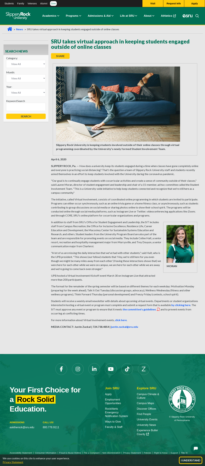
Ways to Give (113, 421)
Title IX (184, 453)
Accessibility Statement (21, 453)
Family (20, 3)
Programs (72, 15)
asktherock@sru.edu (22, 427)
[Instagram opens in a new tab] (78, 369)
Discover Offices (146, 408)
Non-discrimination (111, 453)
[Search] (195, 16)
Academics (49, 15)
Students (9, 3)
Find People (144, 414)
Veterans (32, 3)
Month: (10, 72)
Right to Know (161, 453)
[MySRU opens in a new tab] (188, 16)
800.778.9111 (51, 427)
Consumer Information (45, 453)
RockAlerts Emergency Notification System (116, 412)
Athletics (170, 16)
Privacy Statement (13, 462)
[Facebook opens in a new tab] (61, 369)
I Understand (190, 460)
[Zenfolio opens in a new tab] (144, 369)
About (147, 15)
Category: (12, 58)
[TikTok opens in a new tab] (127, 369)
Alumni (43, 3)
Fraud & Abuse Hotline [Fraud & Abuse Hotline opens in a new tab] (70, 453)
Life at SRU (127, 15)
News (19, 29)
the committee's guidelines (141, 309)
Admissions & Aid (99, 15)
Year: (9, 86)
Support (174, 453)
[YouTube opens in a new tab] (111, 369)
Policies (147, 453)
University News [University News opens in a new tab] (146, 425)
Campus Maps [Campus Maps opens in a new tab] (145, 403)
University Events (147, 419)
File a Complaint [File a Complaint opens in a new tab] (92, 453)
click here (121, 320)
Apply (108, 394)
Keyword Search (15, 100)
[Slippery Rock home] (18, 16)
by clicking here (180, 305)
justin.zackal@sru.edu (124, 326)
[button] (58, 16)
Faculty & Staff (113, 427)
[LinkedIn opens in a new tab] (94, 369)
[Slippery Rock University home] (182, 398)
